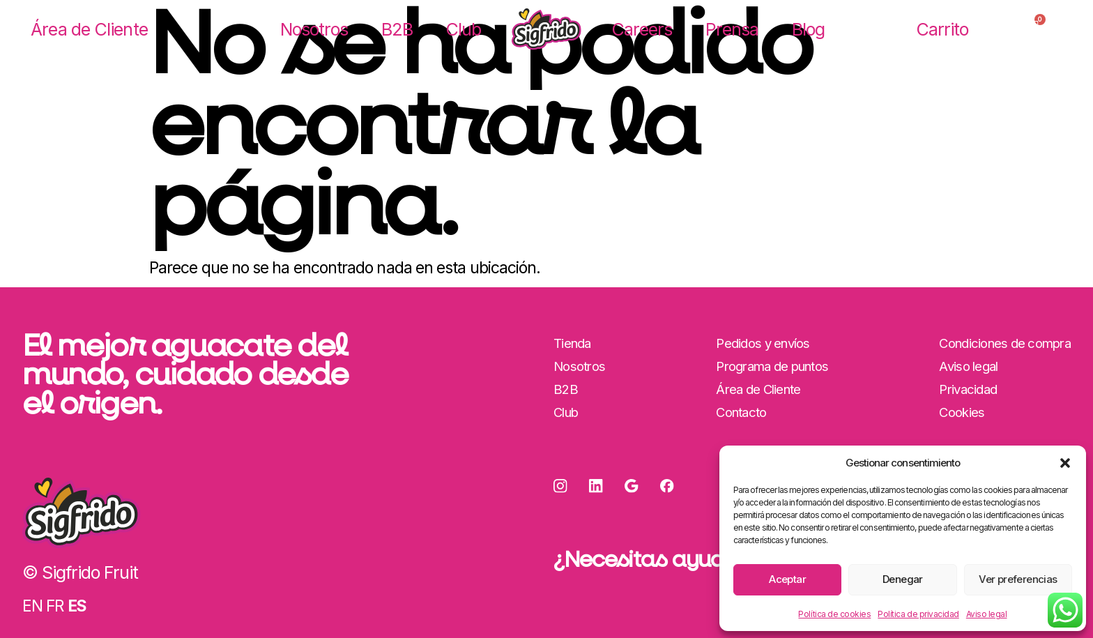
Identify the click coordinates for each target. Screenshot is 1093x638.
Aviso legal (986, 614)
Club (463, 29)
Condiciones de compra (1003, 343)
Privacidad (966, 391)
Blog (808, 29)
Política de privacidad (918, 614)
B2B (397, 29)
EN (32, 606)
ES (77, 606)
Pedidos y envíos (762, 343)
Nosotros (314, 29)
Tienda (572, 343)
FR (54, 606)
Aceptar (787, 579)
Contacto (740, 415)
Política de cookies (834, 614)
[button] (1065, 463)
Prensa (731, 29)
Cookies (960, 415)
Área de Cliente (89, 29)
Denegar (902, 579)
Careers (642, 29)
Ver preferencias (1018, 579)
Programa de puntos (772, 367)
